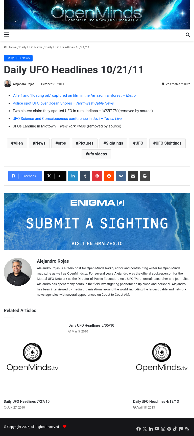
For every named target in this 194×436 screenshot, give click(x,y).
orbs (62, 143)
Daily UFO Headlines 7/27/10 (27, 401)
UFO (139, 143)
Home (10, 47)
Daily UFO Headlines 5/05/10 (91, 325)
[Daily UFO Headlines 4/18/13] (161, 360)
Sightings (114, 143)
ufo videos (97, 154)
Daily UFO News (31, 47)
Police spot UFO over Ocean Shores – (63, 103)
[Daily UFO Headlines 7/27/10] (32, 360)
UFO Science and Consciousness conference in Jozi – (67, 118)
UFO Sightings (169, 143)
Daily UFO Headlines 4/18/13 (156, 401)
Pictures (85, 143)
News (40, 143)
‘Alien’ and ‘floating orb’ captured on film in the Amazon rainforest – (74, 95)
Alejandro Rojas (23, 84)
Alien (18, 143)
